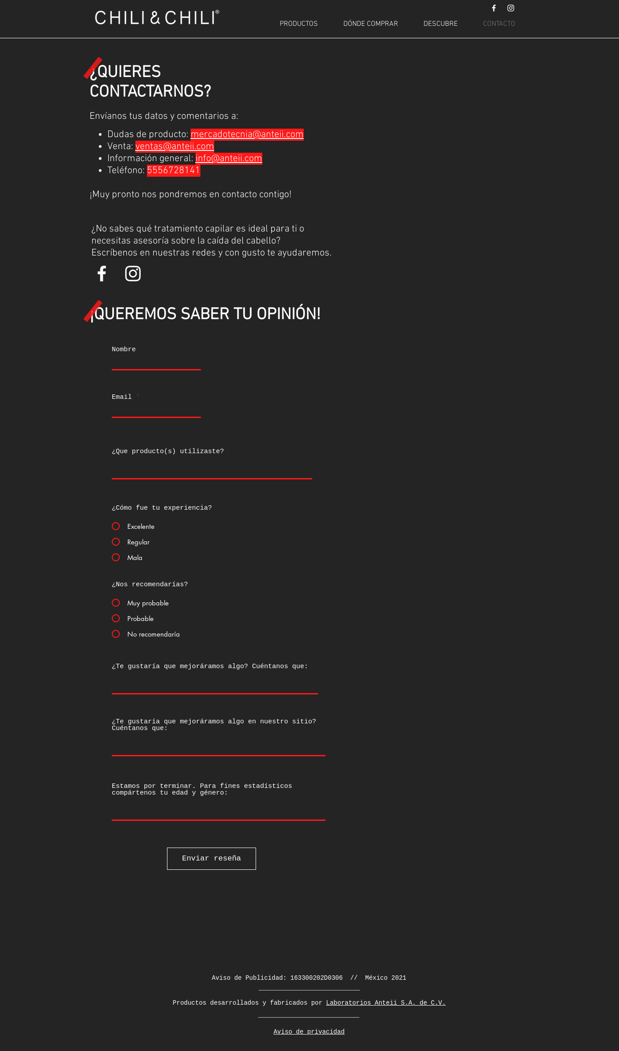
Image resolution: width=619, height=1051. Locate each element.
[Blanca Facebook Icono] (493, 8)
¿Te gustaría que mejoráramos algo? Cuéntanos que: (210, 666)
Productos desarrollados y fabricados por (249, 1002)
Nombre (124, 349)
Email (122, 397)
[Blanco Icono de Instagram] (510, 8)
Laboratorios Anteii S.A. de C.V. (386, 1002)
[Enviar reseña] (211, 859)
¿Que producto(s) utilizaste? (168, 451)
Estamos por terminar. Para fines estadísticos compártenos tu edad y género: (202, 789)
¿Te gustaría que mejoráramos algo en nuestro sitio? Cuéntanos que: (214, 725)
